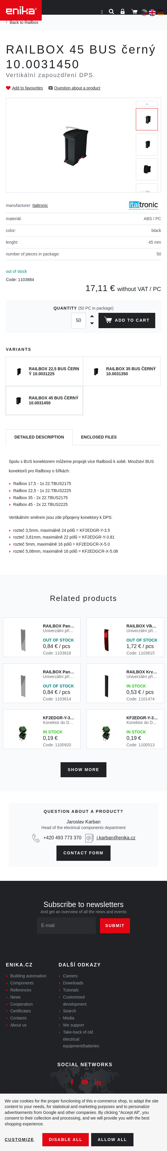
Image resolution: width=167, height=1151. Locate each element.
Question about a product (77, 88)
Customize (19, 1139)
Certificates (20, 1011)
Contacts (18, 1018)
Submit (115, 925)
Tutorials (71, 990)
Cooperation (21, 1004)
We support (73, 1025)
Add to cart (127, 321)
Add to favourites (27, 88)
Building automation (28, 976)
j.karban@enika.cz (116, 837)
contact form (84, 853)
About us (18, 1025)
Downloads (73, 983)
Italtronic (40, 205)
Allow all (112, 1139)
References (20, 990)
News (15, 997)
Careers (70, 976)
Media (68, 1018)
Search (69, 1011)
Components (22, 983)
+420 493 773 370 (62, 837)
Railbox (31, 22)
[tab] (39, 437)
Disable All (65, 1139)
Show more (83, 769)
